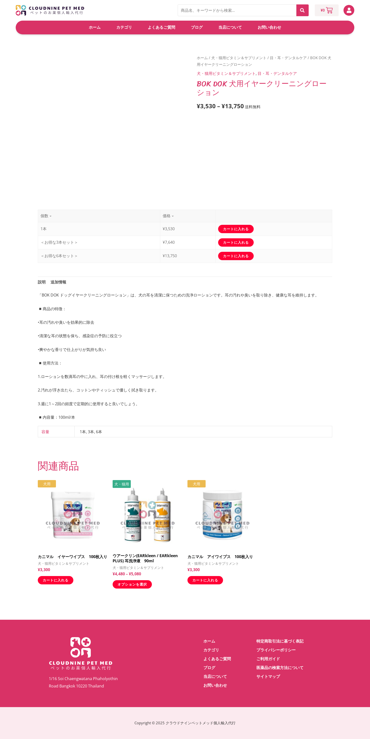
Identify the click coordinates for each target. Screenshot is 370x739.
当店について (230, 27)
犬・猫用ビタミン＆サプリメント (238, 57)
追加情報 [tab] (58, 282)
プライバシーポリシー (276, 650)
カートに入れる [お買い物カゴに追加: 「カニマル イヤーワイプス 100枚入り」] (55, 580)
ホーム (95, 27)
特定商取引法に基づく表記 (280, 641)
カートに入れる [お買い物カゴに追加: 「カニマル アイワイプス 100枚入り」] (205, 580)
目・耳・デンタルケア (288, 57)
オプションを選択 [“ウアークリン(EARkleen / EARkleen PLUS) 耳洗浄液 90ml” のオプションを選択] (132, 584)
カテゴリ (124, 27)
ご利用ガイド (268, 659)
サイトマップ (268, 676)
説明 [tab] (42, 282)
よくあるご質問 (161, 27)
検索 (302, 10)
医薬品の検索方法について (280, 667)
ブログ (197, 27)
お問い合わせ (269, 27)
